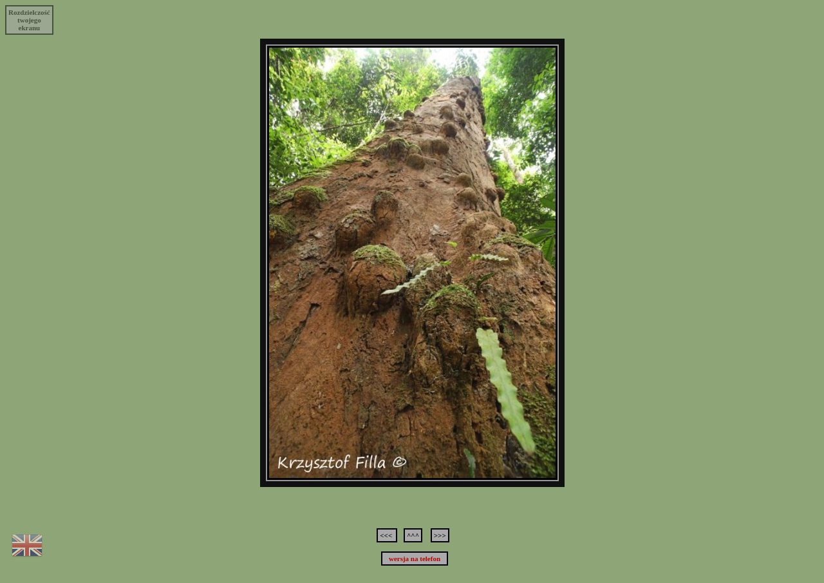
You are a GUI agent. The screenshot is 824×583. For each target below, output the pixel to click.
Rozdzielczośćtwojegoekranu (29, 20)
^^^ (413, 535)
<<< (387, 535)
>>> (440, 535)
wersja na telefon (414, 558)
